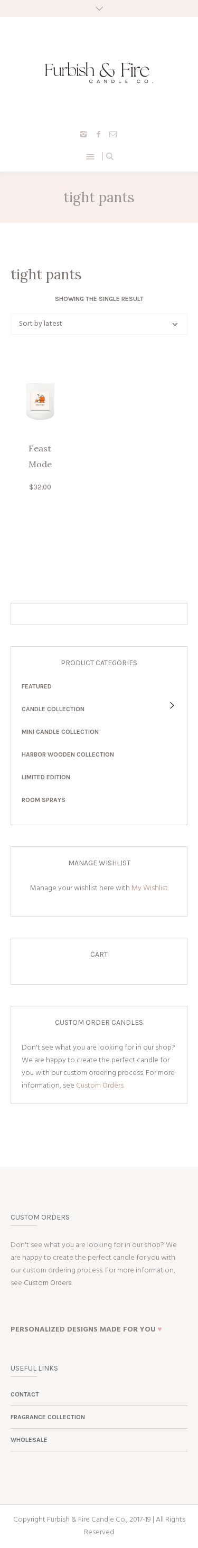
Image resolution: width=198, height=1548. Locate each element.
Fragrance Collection (48, 1417)
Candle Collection (53, 709)
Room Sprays (43, 800)
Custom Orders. (100, 1086)
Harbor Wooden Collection (68, 754)
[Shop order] (99, 324)
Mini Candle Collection (60, 731)
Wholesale (29, 1439)
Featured (37, 686)
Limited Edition (46, 777)
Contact (25, 1394)
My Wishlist (149, 888)
